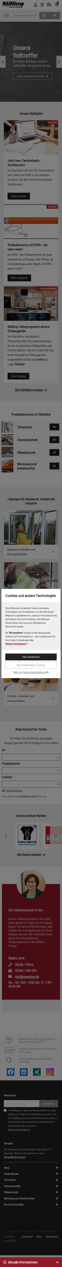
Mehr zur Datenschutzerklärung (31, 672)
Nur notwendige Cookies (31, 665)
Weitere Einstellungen (16, 643)
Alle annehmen (31, 657)
